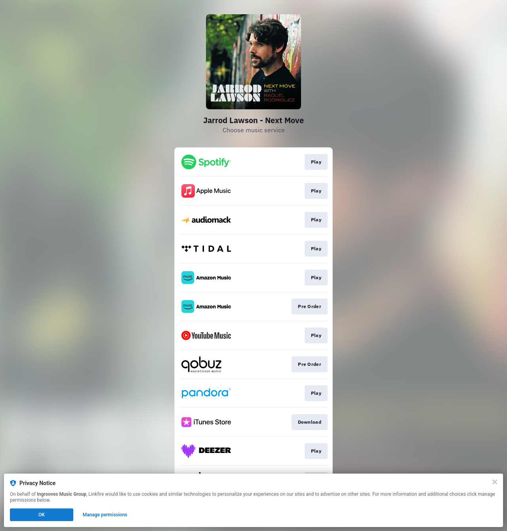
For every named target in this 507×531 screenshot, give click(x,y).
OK (41, 515)
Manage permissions (105, 515)
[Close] (494, 482)
